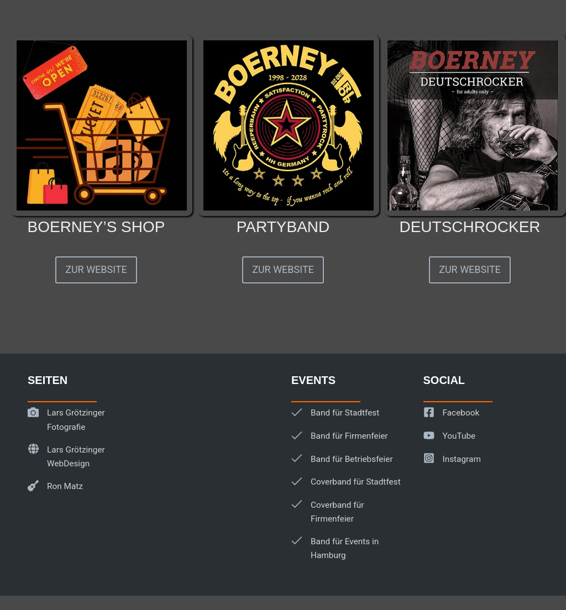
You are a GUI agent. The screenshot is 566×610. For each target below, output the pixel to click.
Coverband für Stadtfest (355, 482)
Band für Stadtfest (344, 413)
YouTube (459, 436)
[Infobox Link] (96, 146)
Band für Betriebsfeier (351, 459)
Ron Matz (64, 486)
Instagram (461, 459)
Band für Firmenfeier (348, 436)
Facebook (461, 413)
